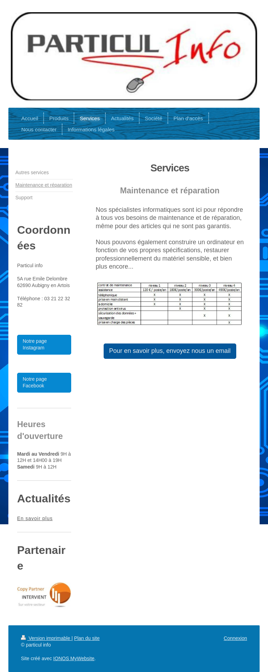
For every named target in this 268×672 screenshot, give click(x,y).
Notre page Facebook (35, 382)
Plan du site (86, 638)
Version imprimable (46, 638)
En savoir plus (35, 518)
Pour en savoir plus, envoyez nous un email (170, 350)
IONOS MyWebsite (74, 658)
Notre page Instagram (35, 344)
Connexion (235, 638)
